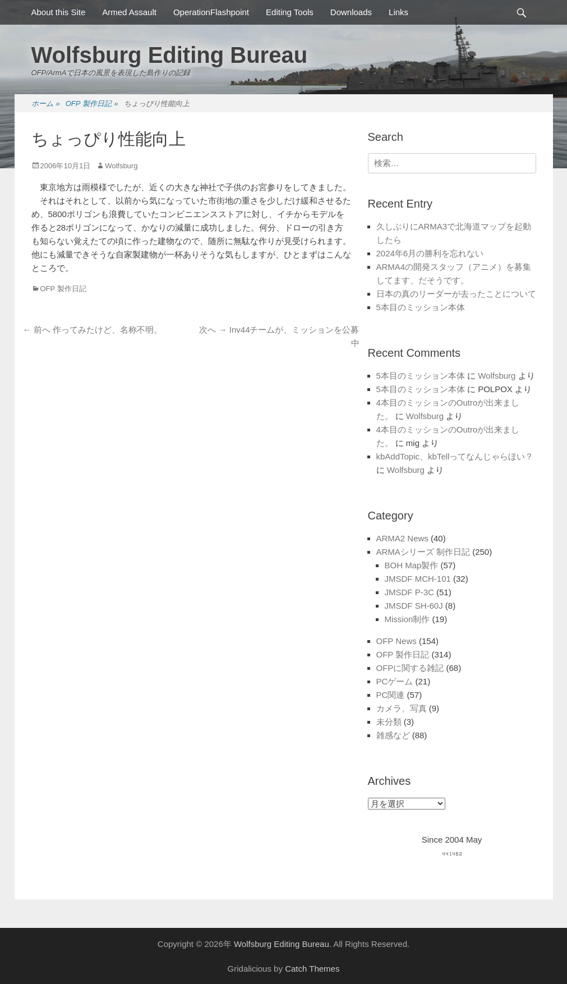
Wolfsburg (121, 166)
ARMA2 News (402, 538)
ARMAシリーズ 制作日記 (423, 552)
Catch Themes (312, 968)
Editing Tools (290, 12)
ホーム (45, 104)
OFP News (396, 641)
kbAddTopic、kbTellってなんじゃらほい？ (455, 456)
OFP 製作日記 (92, 104)
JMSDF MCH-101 (418, 578)
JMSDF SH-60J (414, 605)
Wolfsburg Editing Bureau (169, 55)
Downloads (351, 12)
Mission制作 (407, 619)
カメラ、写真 (401, 708)
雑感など (393, 735)
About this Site (58, 12)
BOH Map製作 (412, 565)
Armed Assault (129, 12)
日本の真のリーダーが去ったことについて (456, 293)
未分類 (389, 721)
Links (398, 12)
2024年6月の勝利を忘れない (430, 253)
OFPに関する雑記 (410, 668)
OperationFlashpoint (211, 12)
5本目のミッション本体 (420, 307)
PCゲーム (394, 681)
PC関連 (390, 695)
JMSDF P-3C (409, 592)
